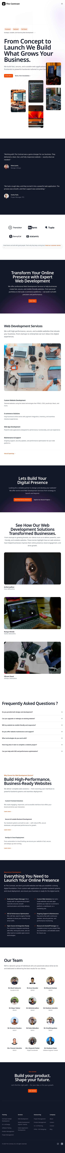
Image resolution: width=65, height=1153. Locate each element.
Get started (32, 1091)
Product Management (8, 1131)
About (51, 1119)
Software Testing (6, 1128)
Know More (8, 76)
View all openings (10, 453)
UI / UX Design (6, 1124)
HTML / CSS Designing (40, 1129)
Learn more (8, 811)
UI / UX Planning (38, 1126)
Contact (52, 1126)
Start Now (32, 301)
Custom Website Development (14, 400)
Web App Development (12, 427)
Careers (52, 1122)
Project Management (8, 1135)
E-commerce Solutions (12, 414)
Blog (51, 1129)
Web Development (23, 1119)
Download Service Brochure (23, 499)
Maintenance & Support (12, 438)
